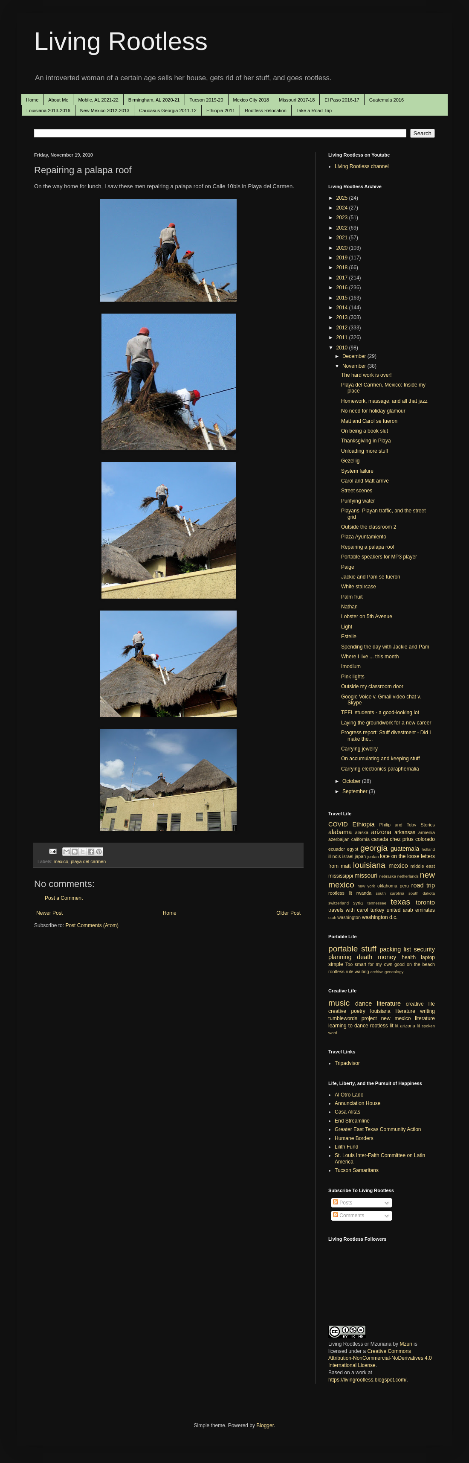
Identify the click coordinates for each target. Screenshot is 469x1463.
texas (400, 901)
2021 (342, 238)
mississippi (340, 876)
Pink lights (353, 677)
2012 (342, 328)
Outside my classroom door (372, 686)
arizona (381, 832)
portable (343, 948)
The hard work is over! (366, 375)
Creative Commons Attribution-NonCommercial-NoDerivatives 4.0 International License (380, 1358)
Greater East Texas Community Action (378, 1129)
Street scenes (356, 491)
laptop (428, 957)
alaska (361, 832)
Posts (342, 1203)
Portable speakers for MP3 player (379, 557)
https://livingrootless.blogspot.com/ (367, 1380)
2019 (342, 258)
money (387, 957)
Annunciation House (357, 1103)
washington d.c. (379, 917)
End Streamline (352, 1121)
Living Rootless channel (362, 166)
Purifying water (358, 501)
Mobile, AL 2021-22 (98, 99)
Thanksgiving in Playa (366, 441)
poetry (358, 1011)
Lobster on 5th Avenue (366, 617)
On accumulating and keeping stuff (380, 759)
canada (379, 839)
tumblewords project (352, 1018)
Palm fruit (352, 597)
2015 (342, 298)
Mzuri (406, 1344)
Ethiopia (364, 824)
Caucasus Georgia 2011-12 (168, 110)
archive (376, 971)
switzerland (338, 903)
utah (332, 917)
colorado (425, 839)
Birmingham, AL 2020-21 (154, 99)
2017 (342, 278)
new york (366, 886)
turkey (378, 910)
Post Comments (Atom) (92, 925)
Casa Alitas (347, 1112)
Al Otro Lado (349, 1095)
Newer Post (49, 913)
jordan (373, 856)
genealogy (394, 971)
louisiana (369, 865)
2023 (342, 218)
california (360, 839)
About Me (58, 99)
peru (404, 885)
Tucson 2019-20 (206, 99)
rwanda (363, 893)
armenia (426, 832)
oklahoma (387, 885)
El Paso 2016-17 (341, 99)
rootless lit (340, 893)
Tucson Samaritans (357, 1170)
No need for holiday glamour (373, 411)
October (352, 781)
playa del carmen (88, 861)
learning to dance (348, 1026)
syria (358, 902)
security (424, 949)
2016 (342, 288)
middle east (423, 866)
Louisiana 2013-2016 (48, 110)
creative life (420, 1004)
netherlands (408, 876)
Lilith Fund (346, 1147)
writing (427, 1011)
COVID (338, 824)
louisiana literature (392, 1011)
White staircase (358, 587)
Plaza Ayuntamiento (363, 537)
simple (335, 964)
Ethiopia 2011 (220, 110)
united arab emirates (411, 910)
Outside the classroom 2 (368, 527)
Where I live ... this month (370, 657)
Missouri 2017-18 (297, 99)
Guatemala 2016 (386, 99)
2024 (342, 208)
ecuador (336, 849)
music (339, 1002)
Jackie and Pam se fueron (370, 577)
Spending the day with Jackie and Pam (385, 647)
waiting (362, 971)
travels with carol (348, 910)
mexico (61, 861)
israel (347, 856)
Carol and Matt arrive (365, 481)
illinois (334, 856)
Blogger (265, 1425)
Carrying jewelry (359, 749)
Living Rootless (121, 41)
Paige (347, 567)
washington (349, 917)
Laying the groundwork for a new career (386, 723)
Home (32, 99)
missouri (366, 875)
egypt (352, 849)
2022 (342, 228)
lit (397, 1025)
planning (339, 957)
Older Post (288, 913)
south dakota (421, 893)
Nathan (349, 607)
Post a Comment (64, 898)
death (364, 957)
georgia (374, 847)
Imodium (351, 666)
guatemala (405, 848)
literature (389, 1003)
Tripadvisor (347, 1063)
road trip (423, 885)
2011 (342, 337)
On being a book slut (364, 431)
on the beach (421, 964)
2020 (342, 248)
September (355, 791)
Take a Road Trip (314, 110)
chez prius (402, 839)
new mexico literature (408, 1018)
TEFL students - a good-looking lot (380, 713)
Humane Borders (354, 1138)
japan (360, 856)
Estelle (348, 637)
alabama (340, 832)
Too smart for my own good (375, 964)
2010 (342, 348)
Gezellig (350, 461)
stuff (368, 948)
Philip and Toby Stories (407, 824)
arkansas (404, 832)
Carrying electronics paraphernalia (380, 769)
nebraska (387, 876)
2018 (342, 267)
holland (428, 849)
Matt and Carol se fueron (369, 421)
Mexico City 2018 (251, 99)
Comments (348, 1216)
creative (337, 1011)
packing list (395, 949)
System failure (357, 471)
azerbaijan (339, 839)
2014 (342, 308)
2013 (342, 317)
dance (363, 1003)
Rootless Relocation (266, 110)
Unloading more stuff (364, 451)
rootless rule (340, 971)
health (409, 957)
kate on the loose (399, 856)
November (355, 366)
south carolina (390, 893)
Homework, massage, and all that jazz (384, 401)
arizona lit (410, 1025)
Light (346, 627)
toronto (425, 902)
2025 (342, 198)
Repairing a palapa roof (367, 547)
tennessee (377, 903)
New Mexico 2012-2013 (105, 110)
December (355, 356)
